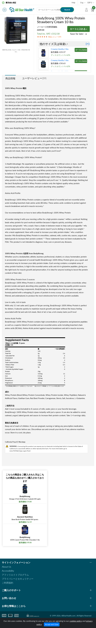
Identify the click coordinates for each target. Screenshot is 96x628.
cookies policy (76, 621)
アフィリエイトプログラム (15, 574)
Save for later (77, 34)
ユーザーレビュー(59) (34, 78)
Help (73, 3)
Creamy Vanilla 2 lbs (59, 49)
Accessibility (8, 570)
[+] (88, 44)
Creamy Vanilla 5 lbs (59, 60)
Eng (81, 3)
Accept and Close (51, 624)
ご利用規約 (7, 582)
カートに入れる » (78, 29)
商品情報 (10, 78)
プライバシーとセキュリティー (17, 578)
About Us (6, 566)
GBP (89, 3)
